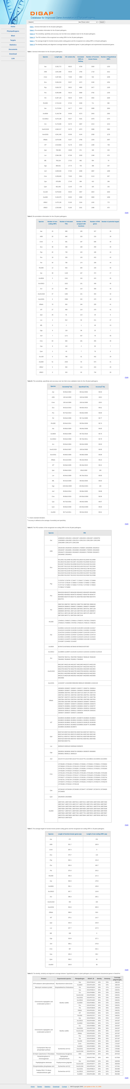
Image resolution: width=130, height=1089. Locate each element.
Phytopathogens (13, 31)
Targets (13, 40)
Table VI (32, 44)
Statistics (13, 45)
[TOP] (126, 213)
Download (13, 54)
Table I (32, 27)
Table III (32, 34)
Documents (13, 49)
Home (13, 26)
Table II (32, 30)
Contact (64, 1086)
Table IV (32, 37)
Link (13, 58)
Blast (13, 36)
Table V (32, 41)
